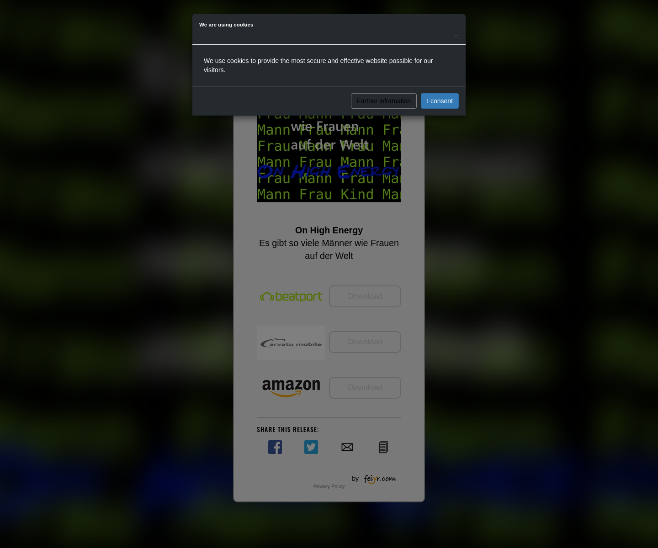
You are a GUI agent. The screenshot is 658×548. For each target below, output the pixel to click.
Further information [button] (384, 101)
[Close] (456, 32)
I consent (440, 101)
